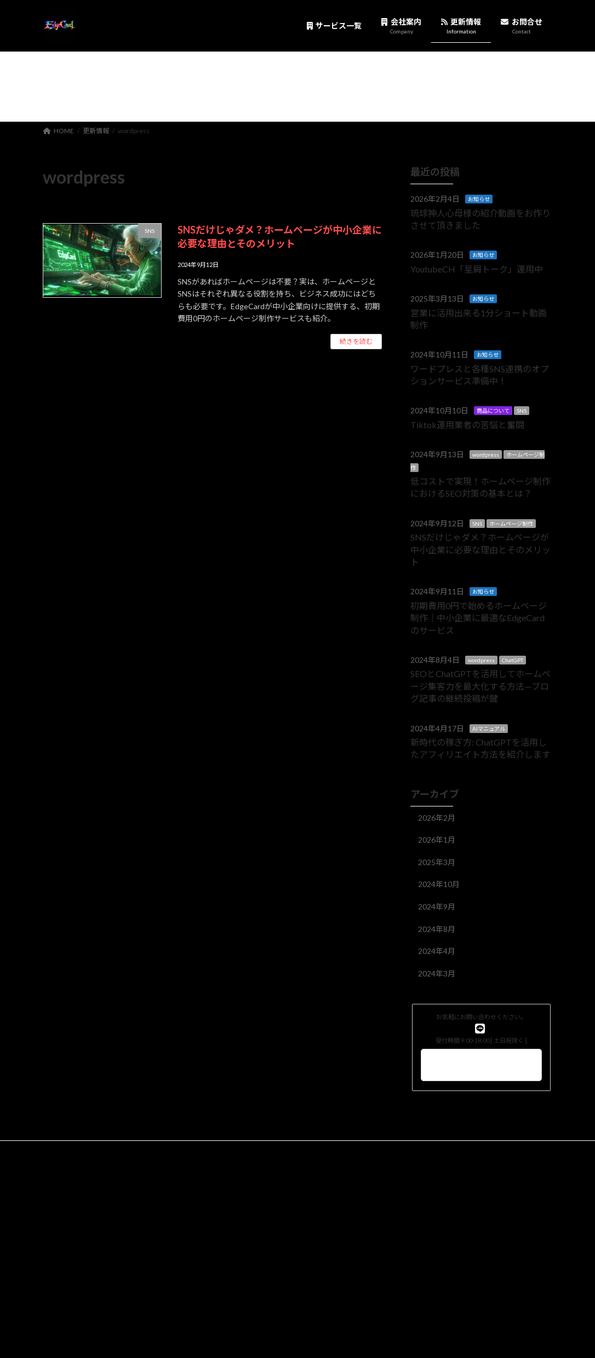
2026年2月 (436, 817)
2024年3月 (436, 973)
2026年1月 (436, 839)
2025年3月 (436, 861)
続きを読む (356, 341)
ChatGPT (512, 660)
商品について (493, 410)
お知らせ (479, 199)
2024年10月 (439, 884)
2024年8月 (436, 928)
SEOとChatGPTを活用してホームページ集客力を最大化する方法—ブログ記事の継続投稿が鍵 (480, 685)
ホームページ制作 (511, 523)
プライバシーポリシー (86, 1150)
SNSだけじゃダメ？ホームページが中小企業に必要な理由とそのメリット (480, 549)
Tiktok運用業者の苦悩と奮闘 (467, 424)
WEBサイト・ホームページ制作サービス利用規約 (126, 1157)
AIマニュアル (488, 728)
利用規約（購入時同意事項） (269, 1150)
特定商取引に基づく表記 (369, 1150)
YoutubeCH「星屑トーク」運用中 (476, 268)
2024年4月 (436, 951)
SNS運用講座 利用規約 (252, 1157)
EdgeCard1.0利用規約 (172, 1150)
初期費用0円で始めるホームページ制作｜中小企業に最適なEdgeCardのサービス (478, 617)
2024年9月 (436, 906)
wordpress (485, 454)
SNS (522, 410)
